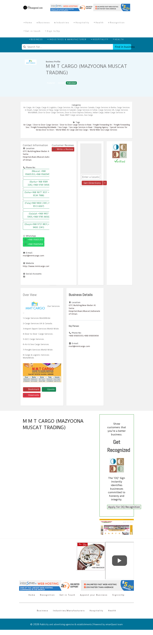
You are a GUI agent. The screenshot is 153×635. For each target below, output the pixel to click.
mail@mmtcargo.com (33, 255)
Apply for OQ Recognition (124, 506)
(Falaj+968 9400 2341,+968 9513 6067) (38, 205)
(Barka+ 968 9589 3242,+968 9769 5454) (38, 183)
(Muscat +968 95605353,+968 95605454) (38, 173)
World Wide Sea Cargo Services (103, 130)
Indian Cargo (98, 113)
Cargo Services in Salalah (65, 110)
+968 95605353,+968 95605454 (84, 335)
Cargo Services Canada (84, 107)
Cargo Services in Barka (105, 107)
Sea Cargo (88, 115)
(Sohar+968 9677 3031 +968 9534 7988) (38, 194)
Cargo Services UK (106, 110)
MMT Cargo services (74, 115)
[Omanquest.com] (33, 8)
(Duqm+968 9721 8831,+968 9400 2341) (38, 226)
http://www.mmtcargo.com (36, 266)
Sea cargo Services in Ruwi (80, 127)
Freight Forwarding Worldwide (43, 127)
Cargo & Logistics (49, 107)
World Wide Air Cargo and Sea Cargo (72, 130)
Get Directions (92, 182)
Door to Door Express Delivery (78, 113)
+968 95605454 (33, 244)
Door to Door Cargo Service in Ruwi (75, 125)
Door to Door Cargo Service (45, 125)
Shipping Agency (101, 127)
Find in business (123, 46)
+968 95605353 (33, 239)
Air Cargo (27, 107)
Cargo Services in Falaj (43, 110)
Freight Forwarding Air (102, 125)
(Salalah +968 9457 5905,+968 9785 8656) (38, 215)
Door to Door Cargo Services (51, 113)
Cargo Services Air (65, 107)
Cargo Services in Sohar (87, 110)
